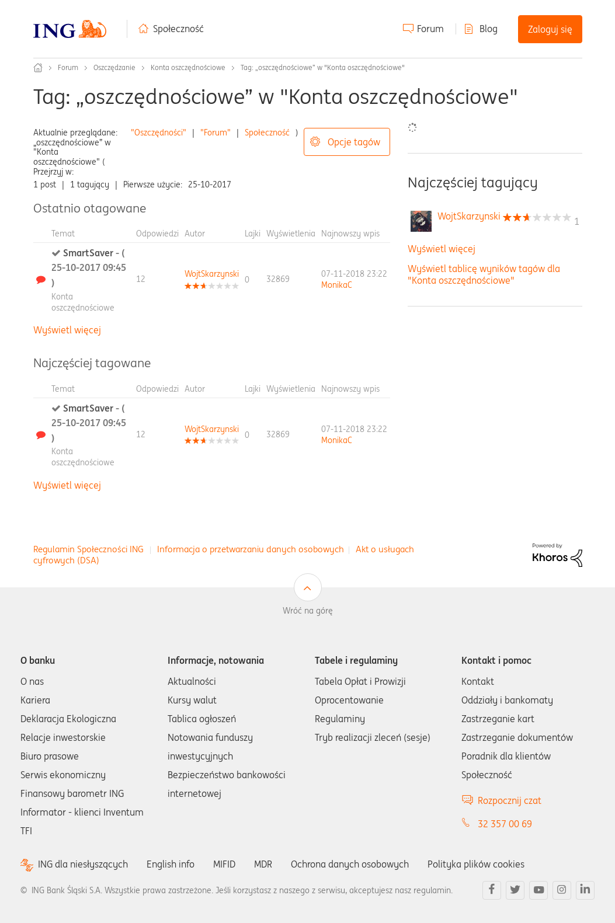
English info (170, 864)
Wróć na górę (308, 610)
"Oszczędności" (158, 132)
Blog (489, 28)
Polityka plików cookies (476, 864)
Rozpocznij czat (509, 800)
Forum (430, 28)
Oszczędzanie (114, 67)
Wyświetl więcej (67, 330)
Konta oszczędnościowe (188, 67)
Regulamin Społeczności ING (88, 549)
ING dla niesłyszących (83, 864)
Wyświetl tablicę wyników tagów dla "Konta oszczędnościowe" (484, 274)
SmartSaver (88, 267)
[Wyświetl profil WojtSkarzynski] (212, 274)
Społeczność (178, 28)
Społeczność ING (38, 67)
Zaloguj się (550, 29)
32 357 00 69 (505, 824)
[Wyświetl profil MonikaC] (336, 285)
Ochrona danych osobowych (350, 864)
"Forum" (215, 132)
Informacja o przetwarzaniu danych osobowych (250, 549)
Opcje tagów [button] (354, 142)
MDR (263, 864)
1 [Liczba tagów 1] (576, 221)
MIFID (224, 864)
